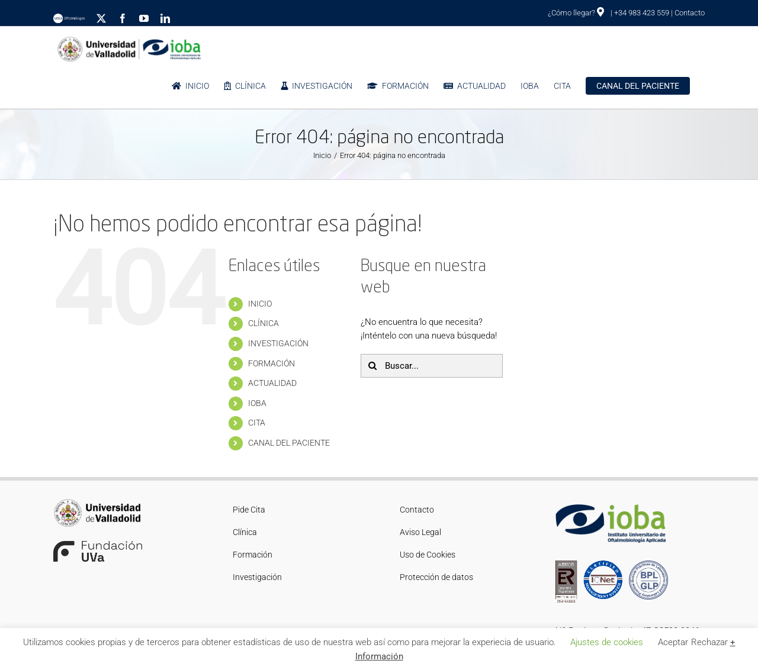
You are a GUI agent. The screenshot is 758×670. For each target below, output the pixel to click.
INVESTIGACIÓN (278, 343)
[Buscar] (372, 366)
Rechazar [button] (709, 642)
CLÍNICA (263, 323)
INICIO (260, 303)
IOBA (257, 403)
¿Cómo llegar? (576, 12)
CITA (256, 422)
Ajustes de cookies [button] (606, 642)
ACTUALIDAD (272, 383)
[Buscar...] (432, 366)
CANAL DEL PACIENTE (289, 442)
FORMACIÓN (271, 363)
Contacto (690, 12)
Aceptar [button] (673, 642)
